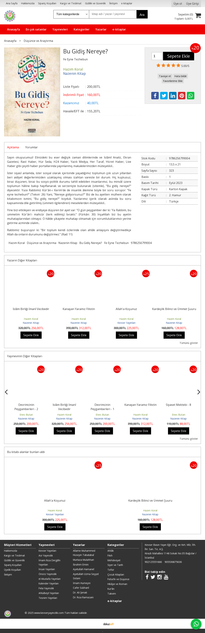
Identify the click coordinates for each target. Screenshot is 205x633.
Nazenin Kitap (67, 243)
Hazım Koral (17, 243)
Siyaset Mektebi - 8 (178, 405)
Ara (142, 15)
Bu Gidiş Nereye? (90, 243)
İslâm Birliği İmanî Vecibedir (31, 309)
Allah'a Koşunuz (126, 309)
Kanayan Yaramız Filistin (79, 309)
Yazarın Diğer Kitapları (22, 260)
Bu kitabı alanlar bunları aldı (26, 452)
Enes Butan (26, 414)
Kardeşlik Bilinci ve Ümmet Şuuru (174, 309)
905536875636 (173, 562)
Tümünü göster (189, 343)
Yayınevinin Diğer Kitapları (24, 356)
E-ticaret (96, 624)
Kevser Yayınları (126, 322)
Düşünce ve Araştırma (41, 243)
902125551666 (153, 562)
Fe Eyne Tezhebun (116, 243)
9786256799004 (141, 243)
